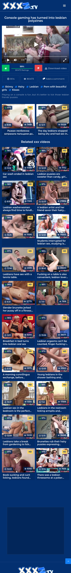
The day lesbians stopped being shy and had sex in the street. (53, 132)
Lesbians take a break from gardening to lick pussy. (16, 443)
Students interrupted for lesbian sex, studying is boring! (51, 242)
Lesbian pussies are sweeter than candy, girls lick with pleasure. (52, 175)
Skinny (9, 86)
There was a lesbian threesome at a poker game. (49, 476)
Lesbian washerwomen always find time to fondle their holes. (18, 209)
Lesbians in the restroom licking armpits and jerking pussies (51, 409)
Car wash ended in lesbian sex (18, 175)
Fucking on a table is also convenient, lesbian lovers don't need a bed (52, 275)
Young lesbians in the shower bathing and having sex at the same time (50, 376)
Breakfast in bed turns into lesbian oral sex (16, 342)
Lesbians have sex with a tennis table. (17, 275)
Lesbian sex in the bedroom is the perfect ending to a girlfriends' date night (16, 409)
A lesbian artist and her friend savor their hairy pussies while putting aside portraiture (50, 209)
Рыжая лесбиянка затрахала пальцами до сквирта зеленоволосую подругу (18, 132)
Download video (57, 68)
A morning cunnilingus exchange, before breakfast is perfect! (16, 376)
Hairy (21, 86)
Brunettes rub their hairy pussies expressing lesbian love (51, 443)
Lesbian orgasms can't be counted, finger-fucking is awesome (52, 342)
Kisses (15, 89)
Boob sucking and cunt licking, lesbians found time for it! (16, 476)
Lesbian (34, 86)
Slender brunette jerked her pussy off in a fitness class (17, 309)
